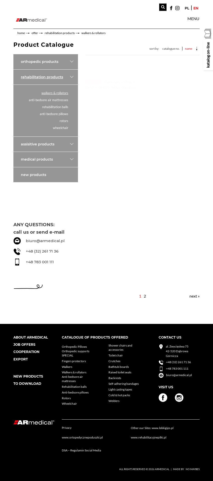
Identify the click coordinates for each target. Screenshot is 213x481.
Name (188, 48)
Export (20, 359)
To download (27, 384)
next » (194, 296)
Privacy (66, 428)
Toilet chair (115, 355)
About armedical (30, 337)
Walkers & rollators (93, 33)
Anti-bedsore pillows (54, 114)
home (21, 33)
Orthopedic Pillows (74, 347)
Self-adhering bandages (123, 384)
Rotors (64, 121)
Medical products (37, 159)
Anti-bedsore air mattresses (48, 100)
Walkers (67, 367)
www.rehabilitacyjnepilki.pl (148, 437)
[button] (193, 19)
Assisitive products (37, 144)
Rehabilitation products (60, 33)
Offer (35, 33)
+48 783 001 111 (40, 262)
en (195, 8)
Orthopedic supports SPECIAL (75, 353)
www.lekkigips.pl (163, 428)
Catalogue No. (171, 48)
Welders (113, 401)
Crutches (114, 361)
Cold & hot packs (119, 395)
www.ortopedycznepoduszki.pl (82, 437)
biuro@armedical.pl (45, 240)
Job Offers (24, 345)
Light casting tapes (120, 389)
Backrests (114, 378)
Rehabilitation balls (55, 107)
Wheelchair (60, 128)
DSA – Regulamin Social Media (81, 450)
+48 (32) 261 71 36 (42, 251)
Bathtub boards (118, 367)
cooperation (26, 352)
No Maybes (193, 469)
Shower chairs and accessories (120, 347)
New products (33, 175)
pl (187, 8)
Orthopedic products (39, 61)
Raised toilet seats (119, 372)
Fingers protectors (74, 361)
